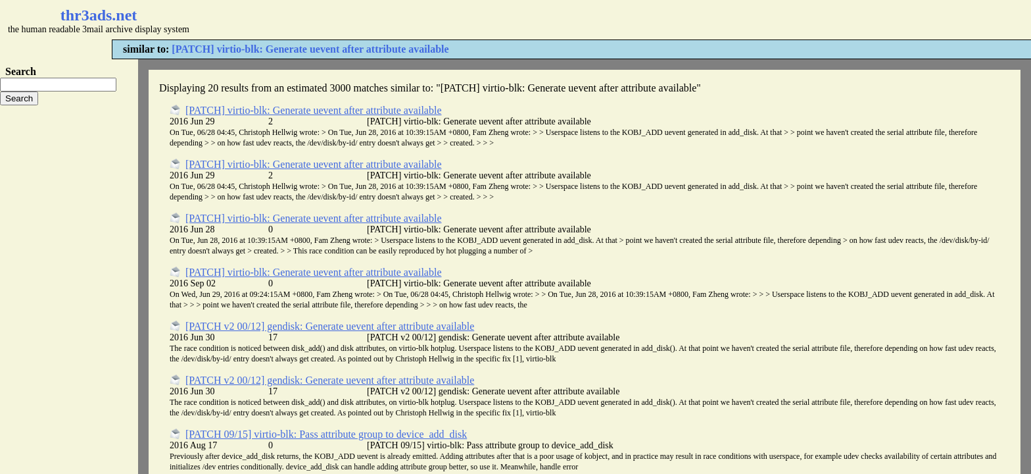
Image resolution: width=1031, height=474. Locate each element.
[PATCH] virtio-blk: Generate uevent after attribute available (310, 49)
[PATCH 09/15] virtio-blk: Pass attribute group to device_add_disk (326, 434)
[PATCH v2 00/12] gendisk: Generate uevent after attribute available (329, 326)
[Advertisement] (392, 20)
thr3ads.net (98, 15)
